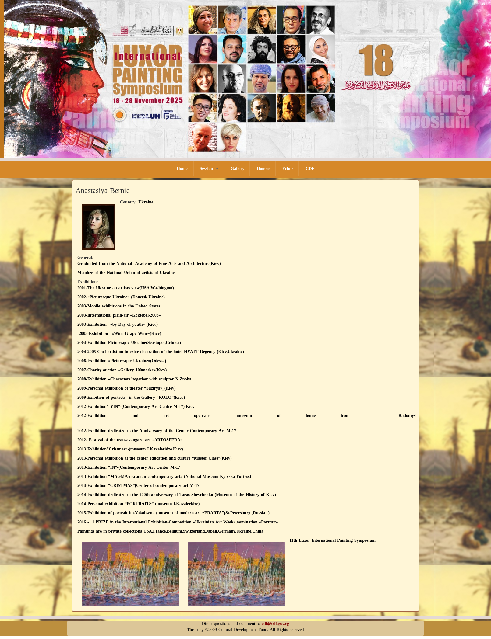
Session (209, 169)
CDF (310, 169)
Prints (288, 169)
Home (182, 169)
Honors (263, 169)
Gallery (237, 169)
